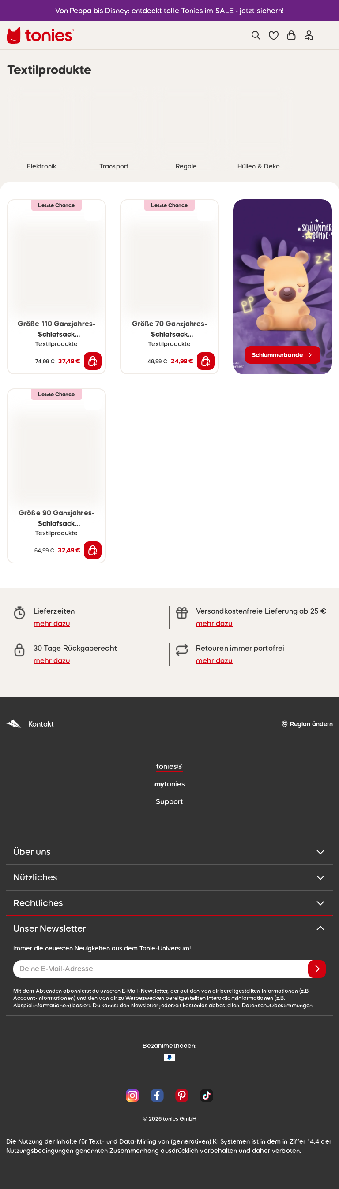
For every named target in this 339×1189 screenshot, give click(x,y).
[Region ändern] (307, 724)
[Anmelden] (317, 969)
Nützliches (169, 877)
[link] (41, 120)
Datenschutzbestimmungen (277, 1005)
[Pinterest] (181, 1095)
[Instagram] (132, 1095)
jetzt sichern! (262, 10)
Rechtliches (169, 903)
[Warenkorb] (291, 35)
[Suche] (256, 35)
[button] (273, 35)
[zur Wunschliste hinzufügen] (93, 212)
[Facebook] (157, 1095)
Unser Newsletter (169, 928)
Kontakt (30, 724)
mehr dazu (52, 623)
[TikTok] (205, 1095)
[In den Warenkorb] (93, 361)
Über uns (169, 851)
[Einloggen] (309, 35)
